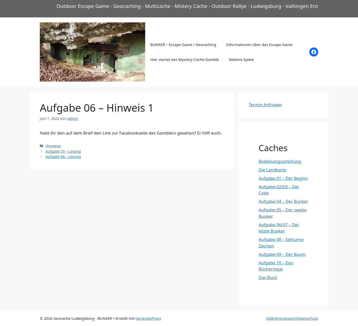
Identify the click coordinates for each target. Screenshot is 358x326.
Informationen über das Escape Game (259, 44)
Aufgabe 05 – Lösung (63, 151)
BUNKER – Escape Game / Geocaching (183, 44)
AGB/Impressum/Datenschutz (292, 318)
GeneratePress (148, 318)
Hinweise (53, 145)
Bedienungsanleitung (280, 161)
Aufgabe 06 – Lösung (63, 156)
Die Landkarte (272, 170)
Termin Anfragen (265, 104)
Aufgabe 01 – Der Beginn (283, 178)
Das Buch (268, 277)
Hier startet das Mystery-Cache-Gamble (184, 59)
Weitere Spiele (241, 59)
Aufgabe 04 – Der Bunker (283, 201)
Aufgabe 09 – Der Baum (282, 254)
